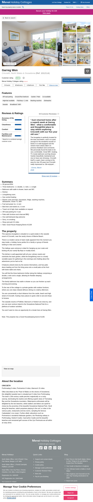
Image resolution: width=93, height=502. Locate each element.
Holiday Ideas (79, 7)
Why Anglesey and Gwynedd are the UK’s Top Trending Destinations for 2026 (78, 476)
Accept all (70, 498)
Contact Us (67, 2)
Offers (88, 7)
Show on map (53, 85)
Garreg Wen (10, 70)
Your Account (85, 2)
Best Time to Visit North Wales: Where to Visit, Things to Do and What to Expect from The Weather (78, 461)
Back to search (10, 18)
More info (38, 473)
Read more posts (71, 481)
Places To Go (69, 7)
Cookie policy (39, 465)
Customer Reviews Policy (43, 471)
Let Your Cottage (57, 2)
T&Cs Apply (46, 13)
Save (87, 71)
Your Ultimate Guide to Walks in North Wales (78, 470)
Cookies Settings (70, 487)
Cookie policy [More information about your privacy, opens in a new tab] (11, 498)
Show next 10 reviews (49, 176)
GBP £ (75, 2)
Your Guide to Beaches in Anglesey (77, 466)
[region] (46, 492)
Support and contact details (43, 459)
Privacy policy (39, 462)
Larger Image (9, 63)
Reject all (70, 493)
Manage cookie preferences (44, 468)
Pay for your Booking (41, 476)
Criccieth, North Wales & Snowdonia (26, 73)
